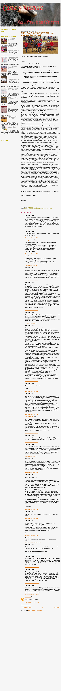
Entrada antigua (56, 607)
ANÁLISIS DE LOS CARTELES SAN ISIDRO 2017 (12, 117)
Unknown (28, 597)
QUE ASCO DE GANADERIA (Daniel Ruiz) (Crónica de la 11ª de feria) (13, 78)
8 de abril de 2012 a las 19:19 (31, 456)
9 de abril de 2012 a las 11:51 (31, 518)
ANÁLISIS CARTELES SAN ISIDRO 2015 (13, 58)
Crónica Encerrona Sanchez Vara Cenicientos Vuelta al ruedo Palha (38, 208)
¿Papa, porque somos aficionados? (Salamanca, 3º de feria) (13, 67)
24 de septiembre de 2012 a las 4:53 (33, 542)
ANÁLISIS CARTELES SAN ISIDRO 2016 (13, 89)
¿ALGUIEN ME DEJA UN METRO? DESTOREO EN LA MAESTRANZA (13, 127)
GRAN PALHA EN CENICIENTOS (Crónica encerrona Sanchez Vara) (12, 40)
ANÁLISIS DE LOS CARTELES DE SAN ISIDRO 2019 (13, 98)
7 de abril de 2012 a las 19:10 (31, 228)
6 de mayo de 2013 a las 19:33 (32, 594)
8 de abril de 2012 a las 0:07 (31, 280)
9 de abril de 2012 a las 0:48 (31, 472)
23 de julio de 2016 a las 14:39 (32, 602)
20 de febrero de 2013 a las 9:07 (32, 583)
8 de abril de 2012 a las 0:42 (31, 310)
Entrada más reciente (26, 607)
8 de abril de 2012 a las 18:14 (31, 442)
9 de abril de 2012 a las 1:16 (31, 509)
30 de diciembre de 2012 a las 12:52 (33, 553)
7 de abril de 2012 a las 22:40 (31, 253)
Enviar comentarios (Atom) (35, 610)
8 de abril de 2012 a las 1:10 (31, 323)
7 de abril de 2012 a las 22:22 (31, 237)
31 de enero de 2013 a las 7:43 (32, 567)
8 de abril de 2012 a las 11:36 (31, 381)
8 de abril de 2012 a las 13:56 (31, 433)
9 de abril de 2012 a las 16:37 (31, 535)
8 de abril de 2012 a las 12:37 (31, 414)
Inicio (42, 607)
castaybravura (29, 240)
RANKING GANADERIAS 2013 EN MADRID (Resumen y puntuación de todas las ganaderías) (13, 49)
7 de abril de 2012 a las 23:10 (31, 265)
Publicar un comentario (26, 604)
